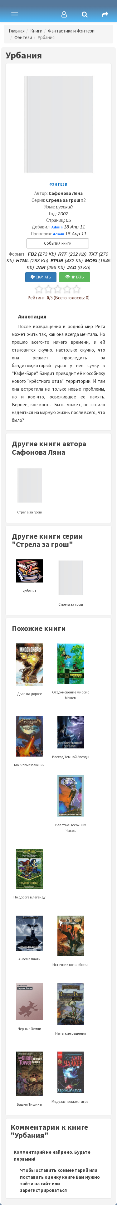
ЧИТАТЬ (75, 277)
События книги (57, 243)
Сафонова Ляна (66, 193)
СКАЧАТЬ (41, 277)
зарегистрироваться (43, 1190)
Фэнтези (23, 37)
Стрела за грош (63, 200)
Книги (36, 31)
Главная (17, 31)
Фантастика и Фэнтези (71, 31)
